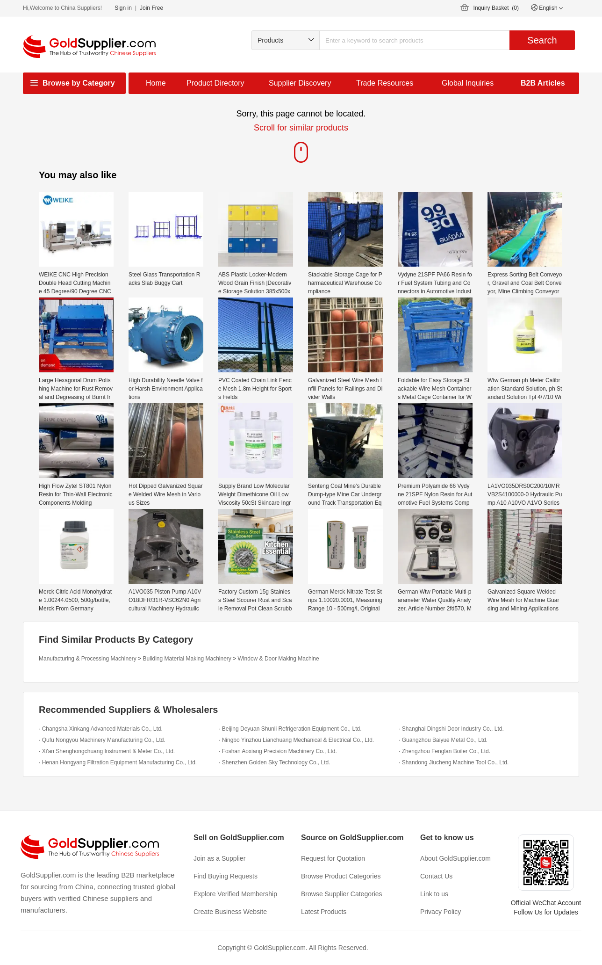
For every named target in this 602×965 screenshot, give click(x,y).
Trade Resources (384, 83)
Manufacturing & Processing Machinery (87, 658)
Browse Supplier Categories (341, 894)
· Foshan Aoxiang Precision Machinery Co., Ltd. (278, 751)
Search (542, 40)
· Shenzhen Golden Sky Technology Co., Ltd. (274, 762)
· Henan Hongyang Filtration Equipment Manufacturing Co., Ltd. (118, 762)
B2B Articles (543, 83)
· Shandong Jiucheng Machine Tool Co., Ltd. (454, 762)
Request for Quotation (333, 858)
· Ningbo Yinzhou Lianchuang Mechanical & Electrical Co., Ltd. (296, 740)
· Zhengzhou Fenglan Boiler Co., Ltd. (444, 751)
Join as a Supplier (219, 858)
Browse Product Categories (340, 876)
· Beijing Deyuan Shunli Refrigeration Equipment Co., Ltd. (290, 729)
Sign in (123, 8)
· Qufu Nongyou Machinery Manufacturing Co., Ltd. (102, 740)
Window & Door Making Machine (278, 658)
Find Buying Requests (226, 876)
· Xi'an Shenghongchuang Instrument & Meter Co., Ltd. (107, 751)
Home (156, 83)
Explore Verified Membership (235, 894)
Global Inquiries (468, 83)
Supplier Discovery (300, 83)
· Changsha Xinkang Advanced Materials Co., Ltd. (101, 729)
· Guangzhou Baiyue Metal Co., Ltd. (443, 740)
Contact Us (436, 876)
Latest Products (323, 911)
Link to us (434, 894)
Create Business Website (230, 911)
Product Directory (215, 83)
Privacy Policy (440, 911)
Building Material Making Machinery (187, 658)
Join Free (151, 8)
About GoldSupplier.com (455, 858)
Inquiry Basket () (496, 8)
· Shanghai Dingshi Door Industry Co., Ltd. (451, 729)
